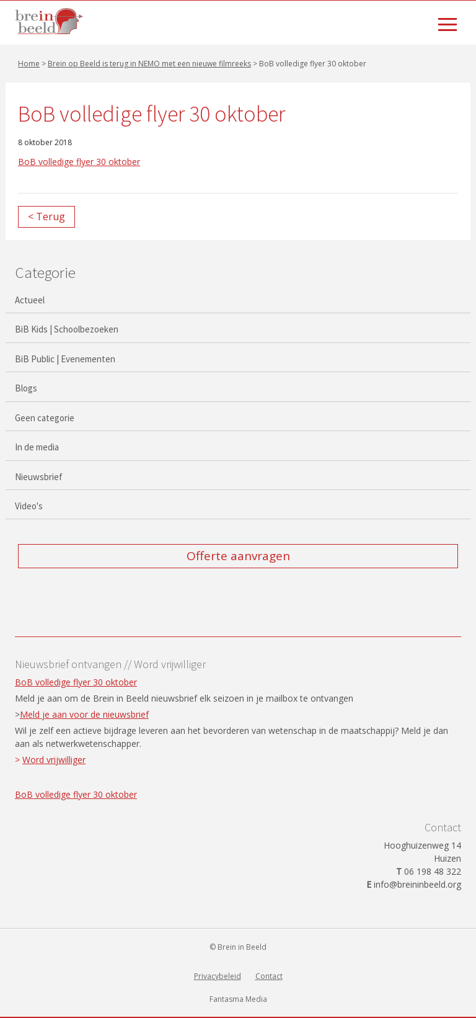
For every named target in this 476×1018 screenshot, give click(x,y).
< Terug (46, 216)
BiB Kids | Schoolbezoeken (66, 329)
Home (29, 63)
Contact (269, 976)
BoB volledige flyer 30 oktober (79, 161)
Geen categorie (44, 418)
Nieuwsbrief (39, 477)
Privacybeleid (217, 976)
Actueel (30, 300)
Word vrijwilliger (54, 760)
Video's (29, 506)
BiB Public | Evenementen (65, 359)
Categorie (45, 272)
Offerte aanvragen (238, 556)
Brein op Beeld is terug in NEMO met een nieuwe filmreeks (149, 63)
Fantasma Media (238, 999)
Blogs (26, 388)
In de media (37, 447)
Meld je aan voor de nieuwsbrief (84, 714)
